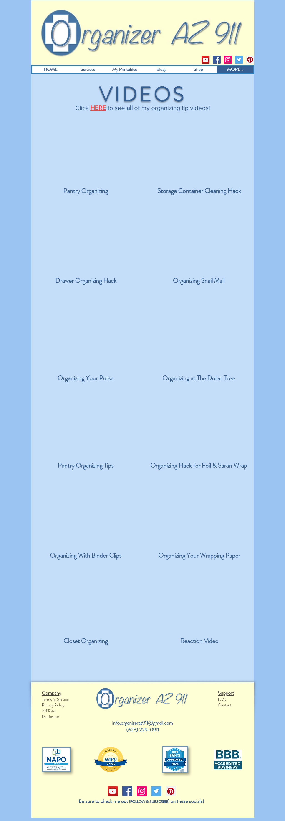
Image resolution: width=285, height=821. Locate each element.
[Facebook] (217, 60)
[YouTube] (205, 60)
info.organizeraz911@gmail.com (142, 722)
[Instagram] (228, 60)
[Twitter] (239, 60)
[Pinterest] (250, 60)
